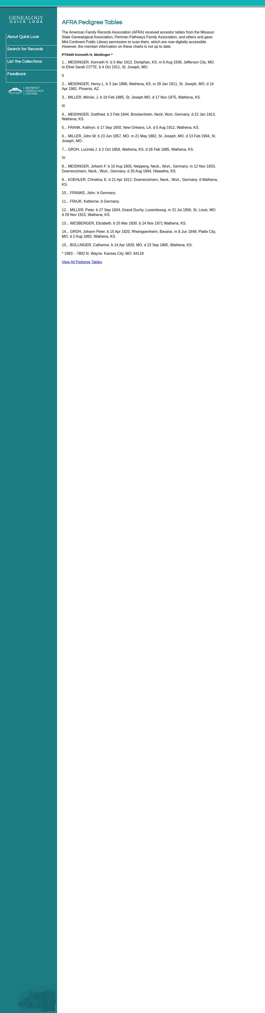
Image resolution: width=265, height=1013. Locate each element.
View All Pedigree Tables (82, 262)
